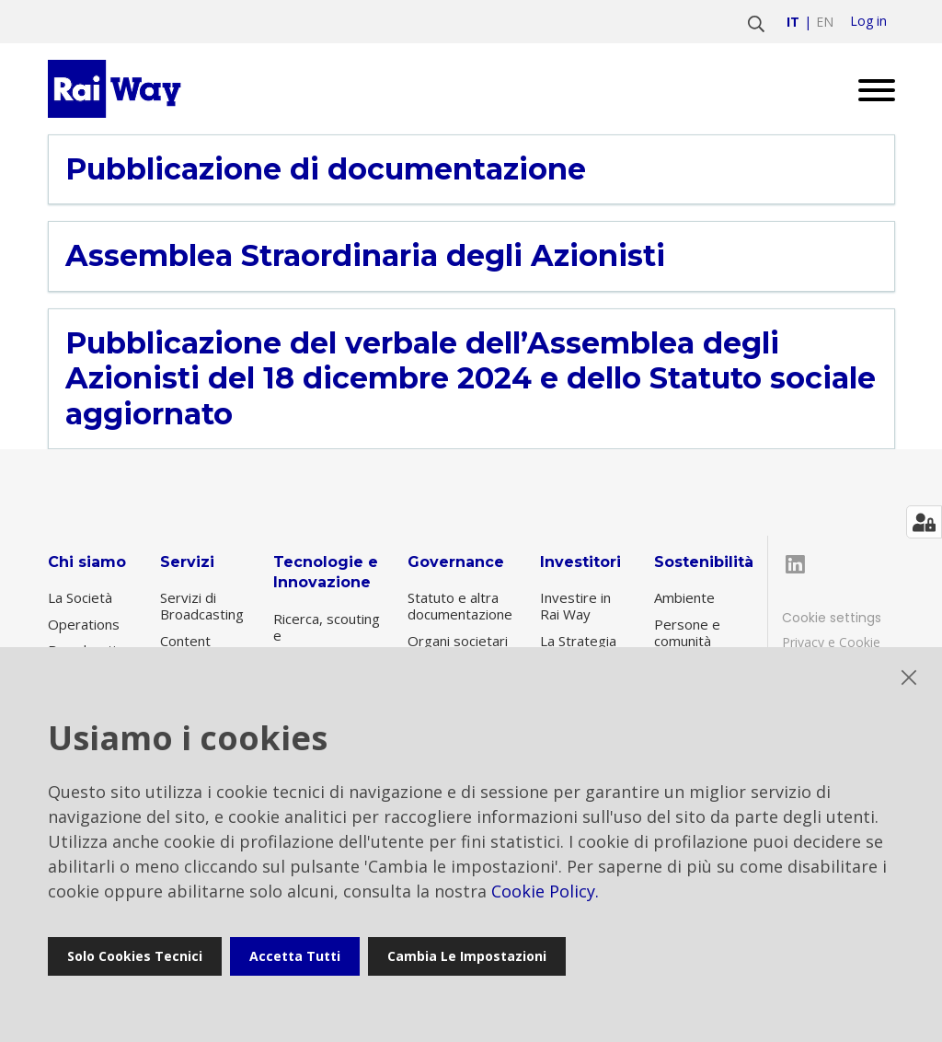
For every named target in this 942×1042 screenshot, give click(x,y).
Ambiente (684, 597)
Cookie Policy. (545, 891)
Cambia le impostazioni (466, 956)
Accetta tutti (294, 956)
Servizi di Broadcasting (202, 605)
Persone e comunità (687, 632)
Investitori (580, 562)
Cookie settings (831, 617)
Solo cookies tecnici (134, 956)
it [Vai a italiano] (793, 21)
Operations (84, 624)
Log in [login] (868, 21)
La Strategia (578, 640)
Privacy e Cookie (831, 642)
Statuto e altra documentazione (460, 605)
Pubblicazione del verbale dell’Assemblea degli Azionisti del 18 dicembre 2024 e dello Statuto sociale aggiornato (470, 379)
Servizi (187, 562)
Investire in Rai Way (575, 605)
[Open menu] (869, 88)
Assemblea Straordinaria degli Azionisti (365, 255)
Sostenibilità (703, 562)
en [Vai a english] (824, 21)
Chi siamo (87, 562)
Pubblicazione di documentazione (325, 169)
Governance (456, 562)
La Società (80, 597)
